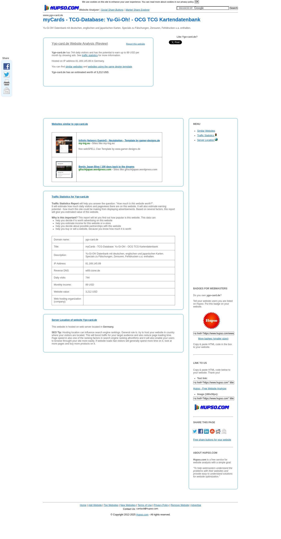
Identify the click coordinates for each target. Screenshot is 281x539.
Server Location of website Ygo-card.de (74, 320)
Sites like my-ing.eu (103, 143)
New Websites (127, 505)
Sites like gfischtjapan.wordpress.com (135, 169)
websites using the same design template (110, 66)
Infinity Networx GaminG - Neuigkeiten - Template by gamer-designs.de (119, 140)
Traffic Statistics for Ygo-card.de (70, 196)
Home (83, 505)
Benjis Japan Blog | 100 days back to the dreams (106, 166)
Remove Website (180, 505)
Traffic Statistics (207, 135)
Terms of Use (145, 505)
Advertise (196, 505)
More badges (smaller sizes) (213, 338)
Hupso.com (142, 514)
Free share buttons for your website (212, 439)
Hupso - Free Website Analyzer (210, 388)
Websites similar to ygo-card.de (70, 124)
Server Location (207, 140)
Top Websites (111, 505)
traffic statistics (90, 55)
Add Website (95, 505)
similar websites (74, 66)
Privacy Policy (161, 505)
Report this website (135, 44)
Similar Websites (206, 130)
